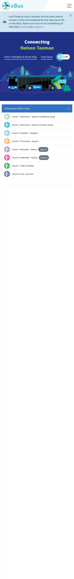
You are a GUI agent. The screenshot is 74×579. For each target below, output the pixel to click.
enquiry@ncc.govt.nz (33, 26)
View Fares (47, 56)
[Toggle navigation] (69, 5)
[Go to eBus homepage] (12, 5)
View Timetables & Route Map (20, 56)
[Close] (70, 15)
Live (62, 57)
